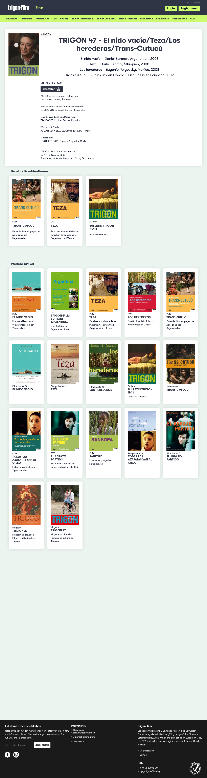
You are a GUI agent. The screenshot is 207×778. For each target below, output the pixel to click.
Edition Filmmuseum (83, 18)
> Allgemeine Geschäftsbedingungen (83, 731)
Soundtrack (146, 18)
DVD (54, 18)
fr (182, 2)
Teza (54, 225)
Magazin (46, 34)
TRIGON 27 (19, 530)
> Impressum (77, 741)
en (188, 2)
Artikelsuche (42, 18)
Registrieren (189, 8)
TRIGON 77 (58, 530)
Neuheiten (11, 18)
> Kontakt (142, 755)
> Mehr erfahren (146, 750)
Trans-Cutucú (23, 225)
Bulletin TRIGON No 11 (101, 227)
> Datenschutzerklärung (83, 737)
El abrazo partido (58, 458)
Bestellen (52, 89)
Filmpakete (26, 18)
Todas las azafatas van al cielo (24, 460)
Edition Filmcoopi (127, 18)
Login (171, 8)
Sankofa (95, 456)
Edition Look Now (106, 18)
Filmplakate (162, 18)
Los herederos (139, 317)
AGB (192, 18)
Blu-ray (64, 18)
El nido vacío (22, 317)
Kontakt (196, 2)
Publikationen (179, 18)
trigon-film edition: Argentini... (60, 319)
